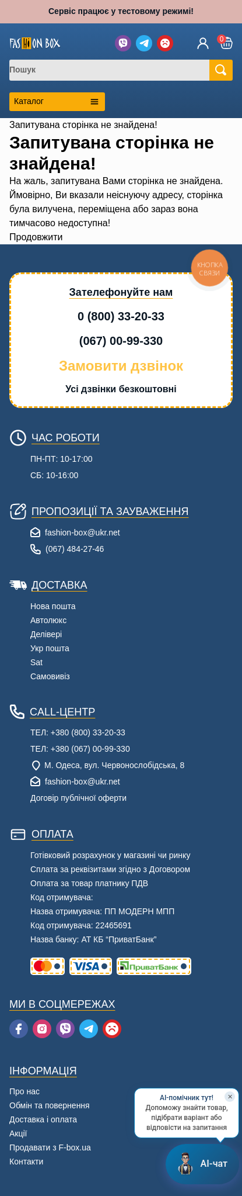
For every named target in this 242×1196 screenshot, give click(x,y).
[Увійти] (203, 43)
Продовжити (35, 237)
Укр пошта (49, 648)
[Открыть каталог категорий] (57, 101)
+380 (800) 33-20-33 (88, 732)
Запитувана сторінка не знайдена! (83, 125)
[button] (226, 43)
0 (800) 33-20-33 (121, 316)
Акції (18, 1133)
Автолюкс (48, 620)
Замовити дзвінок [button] (121, 366)
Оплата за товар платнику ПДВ (89, 883)
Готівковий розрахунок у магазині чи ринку (110, 855)
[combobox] (116, 70)
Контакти (26, 1161)
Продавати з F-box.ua (50, 1147)
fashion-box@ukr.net (82, 532)
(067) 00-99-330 (121, 340)
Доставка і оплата (43, 1119)
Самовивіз (50, 676)
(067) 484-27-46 (74, 549)
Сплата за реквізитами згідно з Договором (110, 869)
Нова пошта (53, 606)
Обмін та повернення (49, 1105)
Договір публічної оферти (78, 798)
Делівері (46, 634)
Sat (36, 662)
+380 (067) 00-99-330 (90, 748)
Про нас (24, 1091)
